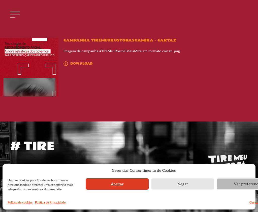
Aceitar (117, 184)
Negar (182, 184)
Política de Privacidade (50, 202)
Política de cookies (20, 202)
